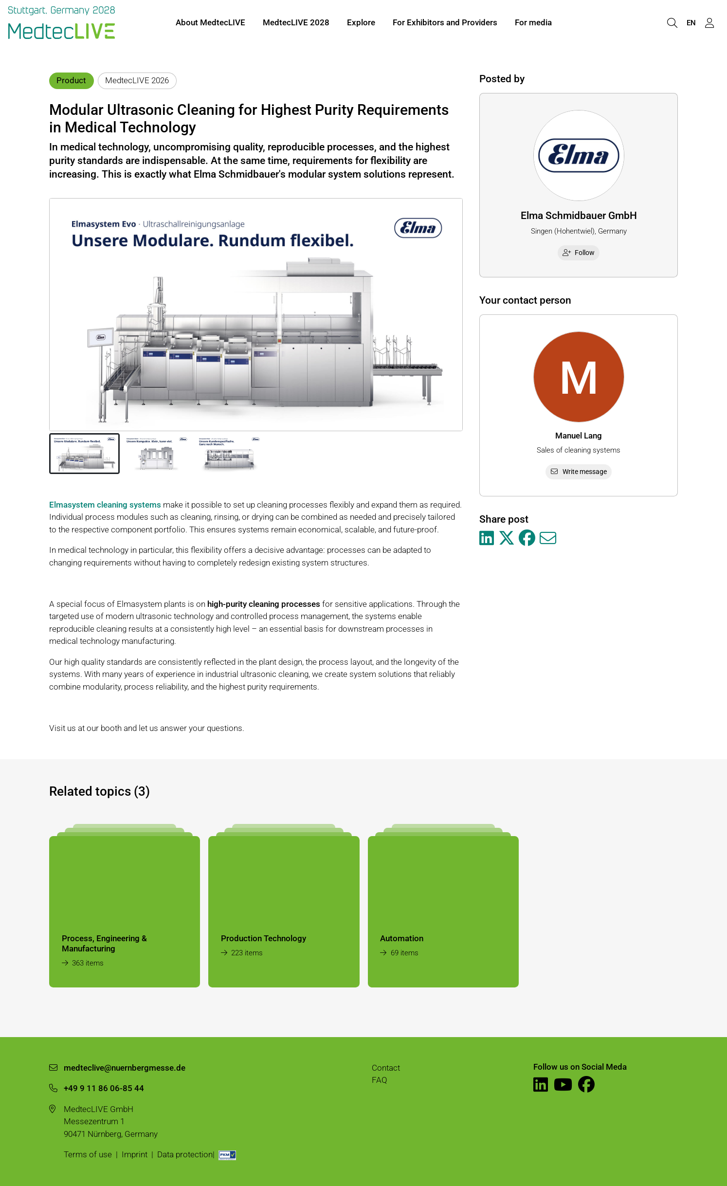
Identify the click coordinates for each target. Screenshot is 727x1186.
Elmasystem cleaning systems (105, 505)
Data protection (185, 1154)
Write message (578, 471)
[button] (84, 453)
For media (533, 23)
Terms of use (88, 1154)
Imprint (134, 1154)
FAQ (379, 1080)
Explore (361, 23)
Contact (386, 1068)
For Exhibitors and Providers (445, 23)
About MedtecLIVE (210, 23)
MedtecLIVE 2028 (296, 23)
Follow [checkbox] (579, 252)
